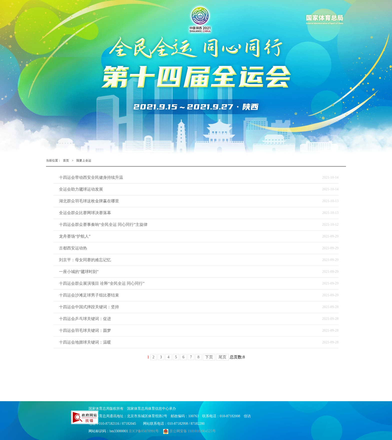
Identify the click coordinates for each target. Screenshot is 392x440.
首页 (66, 160)
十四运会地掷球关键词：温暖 (85, 342)
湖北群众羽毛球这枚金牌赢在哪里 (89, 201)
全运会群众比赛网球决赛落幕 (85, 213)
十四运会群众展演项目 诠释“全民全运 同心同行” (101, 283)
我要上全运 (83, 160)
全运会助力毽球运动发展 (81, 189)
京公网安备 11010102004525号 (189, 431)
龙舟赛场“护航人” (74, 236)
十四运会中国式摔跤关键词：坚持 (89, 307)
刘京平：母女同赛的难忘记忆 (85, 260)
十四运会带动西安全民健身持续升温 (91, 177)
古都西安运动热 (73, 248)
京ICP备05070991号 (144, 431)
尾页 (222, 357)
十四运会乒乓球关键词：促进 (85, 319)
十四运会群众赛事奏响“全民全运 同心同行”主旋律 (103, 224)
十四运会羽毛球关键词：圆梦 (85, 330)
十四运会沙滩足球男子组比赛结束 (89, 295)
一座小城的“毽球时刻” (78, 271)
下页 (209, 357)
